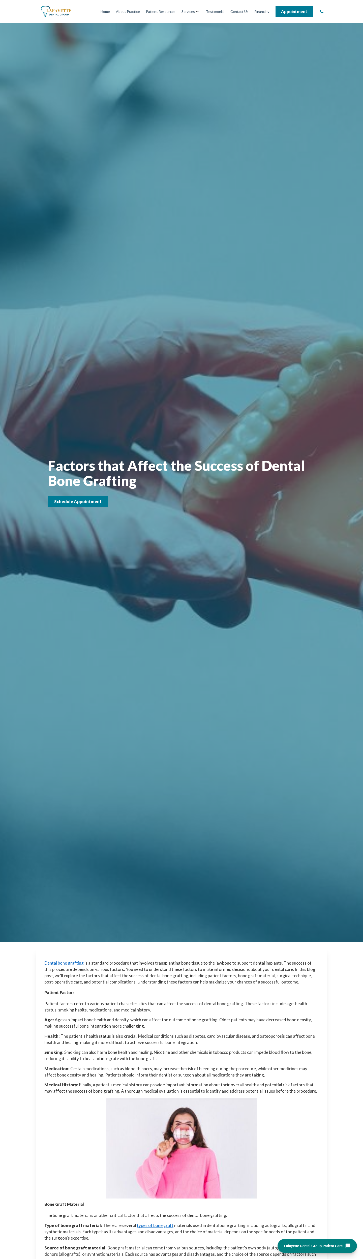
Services (188, 11)
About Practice (128, 11)
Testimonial (215, 11)
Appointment (294, 11)
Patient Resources (160, 11)
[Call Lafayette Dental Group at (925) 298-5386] (321, 11)
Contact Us (239, 11)
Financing (262, 11)
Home (105, 11)
